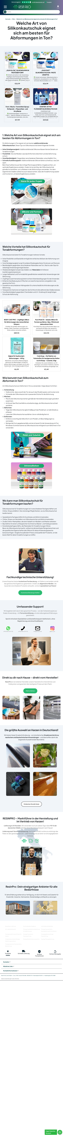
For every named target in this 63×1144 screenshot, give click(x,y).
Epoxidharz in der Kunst (10, 926)
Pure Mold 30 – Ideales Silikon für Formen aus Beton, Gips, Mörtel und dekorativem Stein (46, 322)
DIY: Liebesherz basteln (10, 929)
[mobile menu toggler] (5, 7)
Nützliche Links (8, 966)
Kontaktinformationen (10, 971)
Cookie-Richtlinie (15, 978)
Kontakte (6, 962)
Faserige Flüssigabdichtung (47, 939)
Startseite (7, 19)
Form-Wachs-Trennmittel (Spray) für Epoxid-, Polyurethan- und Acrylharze (17, 109)
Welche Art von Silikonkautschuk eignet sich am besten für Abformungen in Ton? (32, 30)
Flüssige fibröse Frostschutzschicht (31, 939)
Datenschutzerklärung (6, 978)
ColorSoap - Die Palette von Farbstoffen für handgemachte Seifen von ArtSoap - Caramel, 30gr (46, 358)
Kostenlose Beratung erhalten (30, 593)
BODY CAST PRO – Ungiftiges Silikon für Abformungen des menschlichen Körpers (16, 322)
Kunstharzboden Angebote (29, 926)
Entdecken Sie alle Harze (31, 804)
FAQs (13, 19)
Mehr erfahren (30, 691)
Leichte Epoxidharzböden (47, 926)
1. (3, 135)
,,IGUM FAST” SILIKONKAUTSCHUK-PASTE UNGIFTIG (46, 72)
